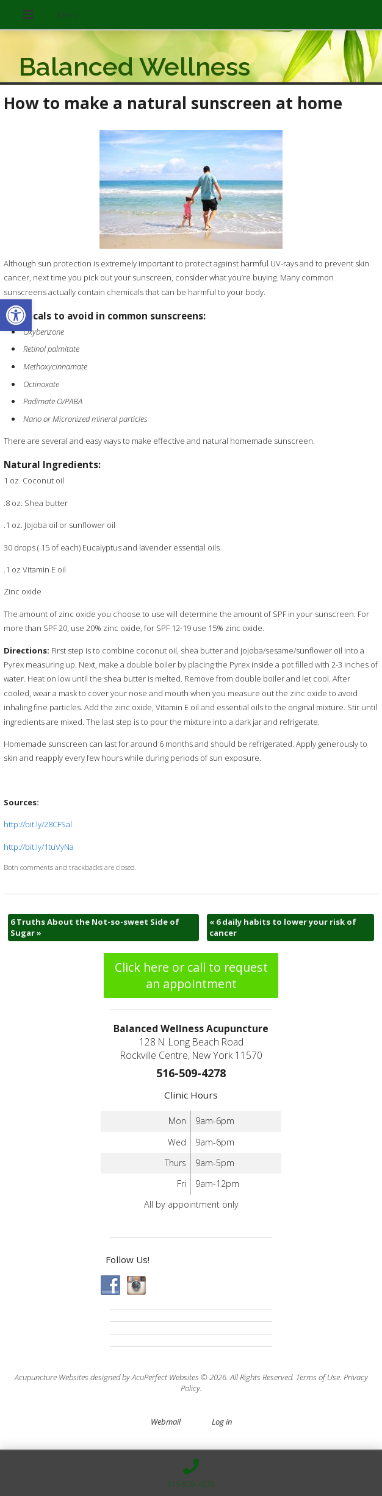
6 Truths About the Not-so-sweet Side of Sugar (94, 927)
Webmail (166, 1421)
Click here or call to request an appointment (191, 975)
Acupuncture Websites (51, 1377)
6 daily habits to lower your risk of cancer (282, 927)
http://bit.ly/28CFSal (38, 824)
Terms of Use (318, 1377)
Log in (222, 1421)
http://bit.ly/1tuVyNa (39, 846)
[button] (16, 315)
